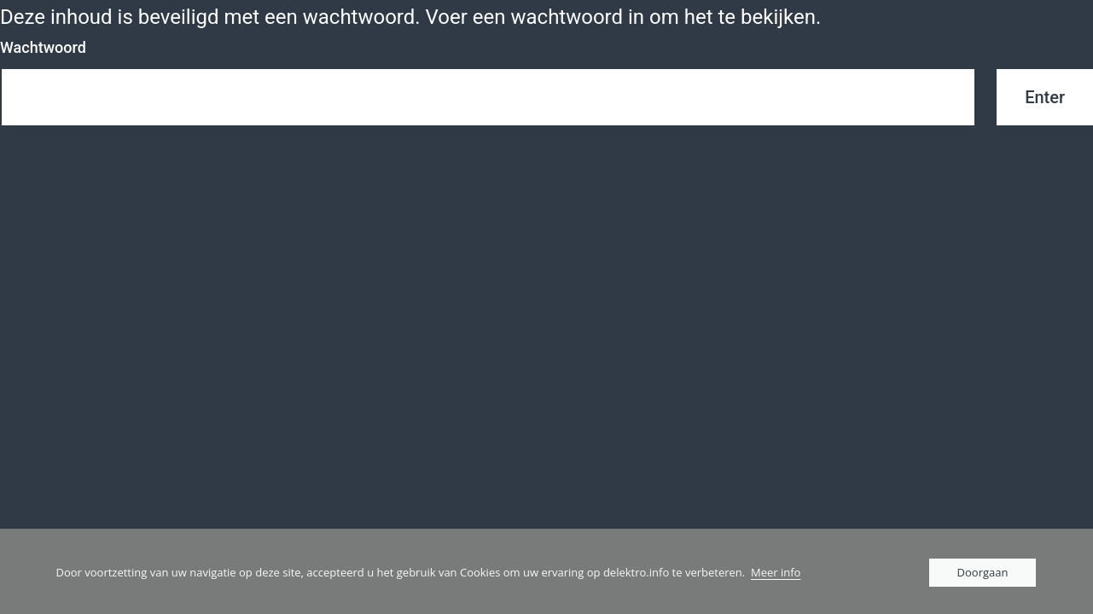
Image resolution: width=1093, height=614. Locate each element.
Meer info (775, 572)
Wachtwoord (43, 47)
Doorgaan (983, 572)
